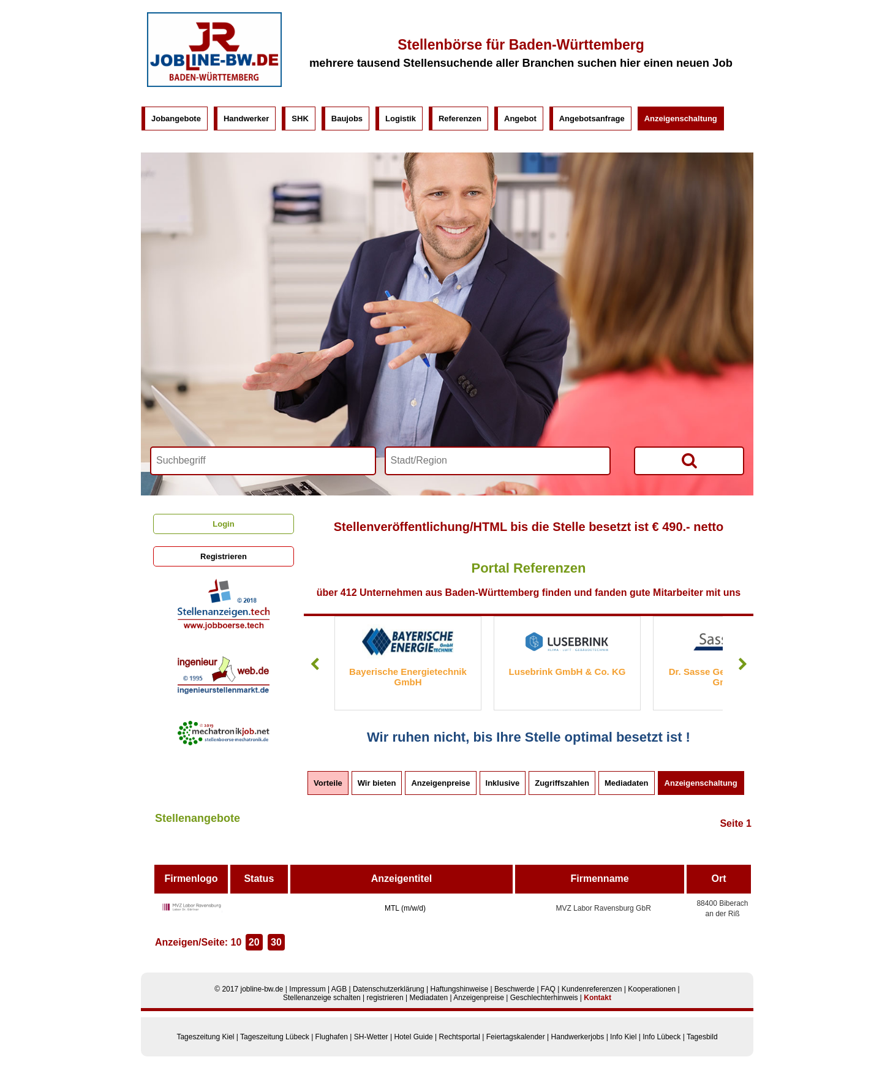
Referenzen (460, 118)
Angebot (520, 118)
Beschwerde (514, 989)
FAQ (548, 989)
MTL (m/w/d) (405, 908)
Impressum (307, 989)
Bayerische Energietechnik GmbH (408, 676)
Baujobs (347, 118)
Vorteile (328, 783)
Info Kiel (623, 1037)
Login (223, 524)
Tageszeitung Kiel (205, 1037)
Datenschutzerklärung (388, 989)
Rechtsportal (459, 1037)
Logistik (400, 118)
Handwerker (246, 118)
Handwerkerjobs (578, 1037)
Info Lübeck (661, 1037)
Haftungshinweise (459, 989)
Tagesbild (702, 1037)
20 (254, 942)
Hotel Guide (413, 1037)
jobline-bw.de (261, 989)
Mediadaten (627, 783)
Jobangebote (176, 118)
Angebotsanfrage (592, 118)
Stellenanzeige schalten (322, 997)
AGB (339, 989)
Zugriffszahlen (562, 783)
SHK (300, 118)
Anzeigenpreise (440, 783)
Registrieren (223, 556)
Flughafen (331, 1037)
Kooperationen (652, 989)
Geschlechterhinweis (544, 997)
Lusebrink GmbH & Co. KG (567, 671)
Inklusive (503, 783)
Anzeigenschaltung (680, 118)
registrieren (385, 997)
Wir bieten (377, 783)
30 (276, 942)
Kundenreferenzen (592, 989)
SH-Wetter (371, 1037)
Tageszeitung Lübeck (274, 1037)
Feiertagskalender (515, 1037)
